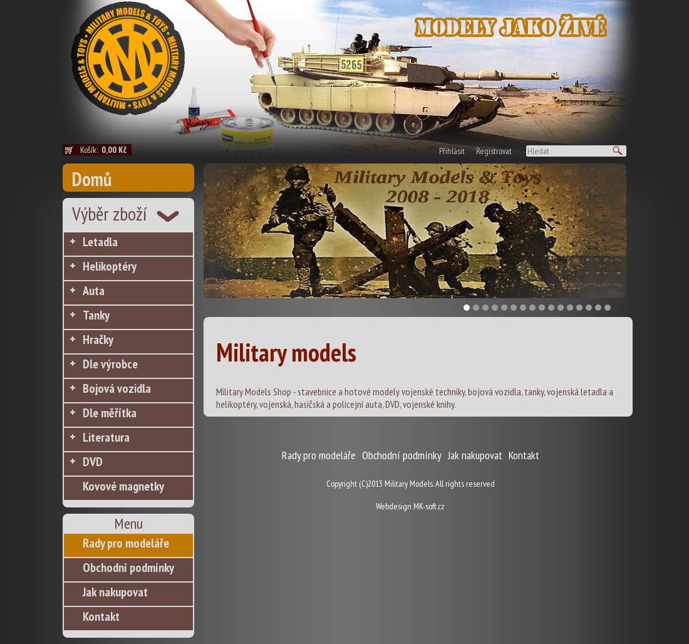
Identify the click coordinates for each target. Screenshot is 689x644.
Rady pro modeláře (126, 543)
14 (589, 307)
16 (607, 307)
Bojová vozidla (117, 388)
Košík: (106, 149)
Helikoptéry (110, 266)
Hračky (98, 339)
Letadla (100, 242)
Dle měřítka (110, 413)
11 (560, 307)
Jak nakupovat (115, 592)
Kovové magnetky (123, 486)
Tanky (96, 315)
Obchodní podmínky (128, 567)
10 (551, 307)
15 (598, 307)
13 (579, 307)
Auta (94, 291)
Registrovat (494, 151)
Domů (91, 179)
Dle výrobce (110, 364)
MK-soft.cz (429, 506)
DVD (93, 462)
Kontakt (101, 616)
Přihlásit (452, 151)
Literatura (106, 437)
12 (570, 307)
